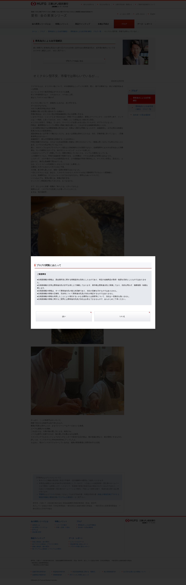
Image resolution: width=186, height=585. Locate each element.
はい (64, 316)
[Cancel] (122, 317)
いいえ (122, 316)
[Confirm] (64, 317)
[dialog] (93, 292)
